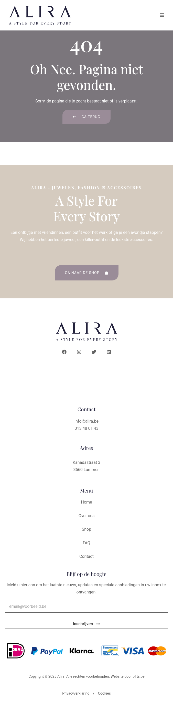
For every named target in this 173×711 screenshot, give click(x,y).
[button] (162, 15)
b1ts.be (139, 681)
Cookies (104, 698)
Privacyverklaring (75, 698)
